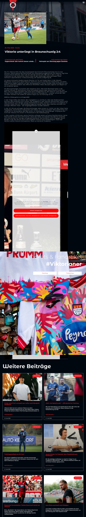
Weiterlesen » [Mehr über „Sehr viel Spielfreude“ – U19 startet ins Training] (50, 414)
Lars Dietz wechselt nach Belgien (58, 505)
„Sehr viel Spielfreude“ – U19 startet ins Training (63, 403)
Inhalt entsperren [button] (36, 210)
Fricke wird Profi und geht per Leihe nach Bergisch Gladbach (19, 403)
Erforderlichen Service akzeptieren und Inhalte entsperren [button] (36, 215)
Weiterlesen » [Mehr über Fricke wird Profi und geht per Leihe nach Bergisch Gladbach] (8, 414)
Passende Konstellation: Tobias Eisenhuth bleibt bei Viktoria (21, 506)
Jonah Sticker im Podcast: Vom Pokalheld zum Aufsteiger (62, 455)
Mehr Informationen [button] (36, 206)
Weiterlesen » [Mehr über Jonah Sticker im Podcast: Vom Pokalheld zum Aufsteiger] (50, 465)
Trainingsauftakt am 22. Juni (14, 454)
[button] (83, 2)
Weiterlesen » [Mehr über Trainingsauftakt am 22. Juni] (8, 465)
